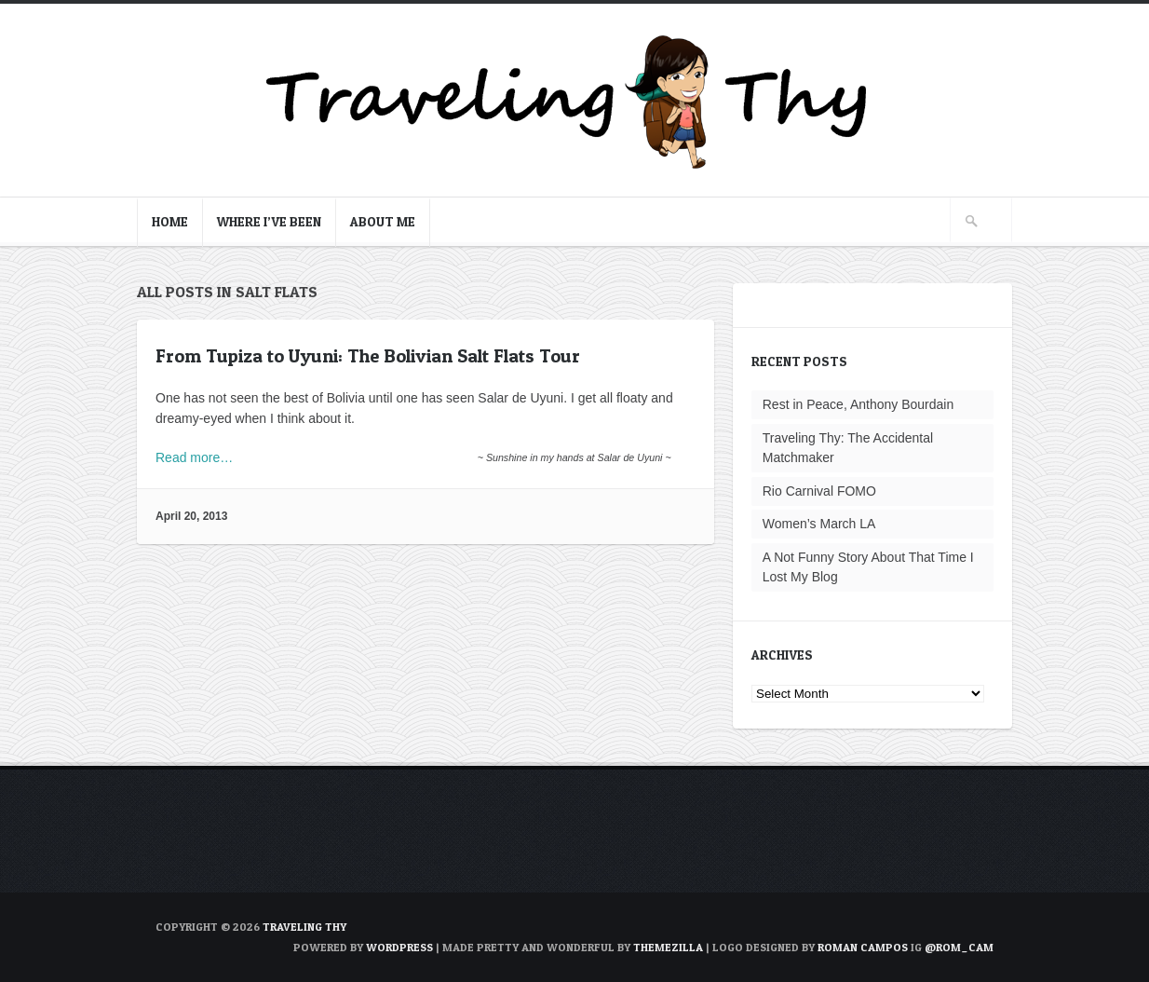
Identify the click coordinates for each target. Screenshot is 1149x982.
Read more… (194, 457)
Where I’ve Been (269, 221)
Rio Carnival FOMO (819, 491)
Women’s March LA (819, 523)
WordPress (399, 947)
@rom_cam (959, 947)
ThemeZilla (668, 947)
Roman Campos (863, 947)
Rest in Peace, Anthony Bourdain (858, 404)
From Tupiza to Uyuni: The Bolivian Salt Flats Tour (367, 356)
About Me (382, 221)
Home (170, 221)
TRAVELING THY (304, 927)
